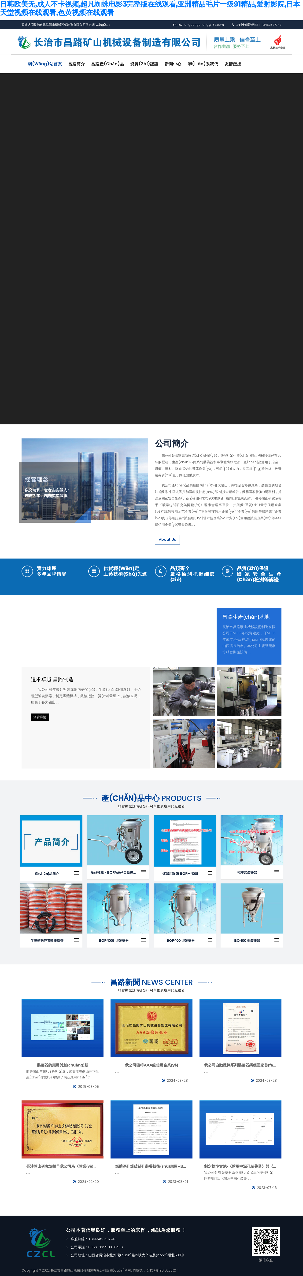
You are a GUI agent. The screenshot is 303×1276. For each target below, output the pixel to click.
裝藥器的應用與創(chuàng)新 (62, 1064)
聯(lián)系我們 (210, 64)
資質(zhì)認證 (149, 64)
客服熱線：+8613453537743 (94, 1238)
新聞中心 (178, 64)
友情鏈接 (241, 64)
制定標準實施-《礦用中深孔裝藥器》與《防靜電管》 (240, 1165)
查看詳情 (39, 716)
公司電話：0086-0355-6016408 (97, 1245)
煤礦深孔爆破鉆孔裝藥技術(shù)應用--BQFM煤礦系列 (151, 1165)
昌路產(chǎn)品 (111, 64)
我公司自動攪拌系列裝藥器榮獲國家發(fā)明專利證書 (240, 1064)
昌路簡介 (78, 64)
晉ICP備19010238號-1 (162, 1269)
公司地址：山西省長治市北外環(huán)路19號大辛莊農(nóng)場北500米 (128, 1254)
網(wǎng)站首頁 (46, 64)
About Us (167, 538)
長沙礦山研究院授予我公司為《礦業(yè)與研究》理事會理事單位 (62, 1165)
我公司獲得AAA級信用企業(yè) (151, 1064)
